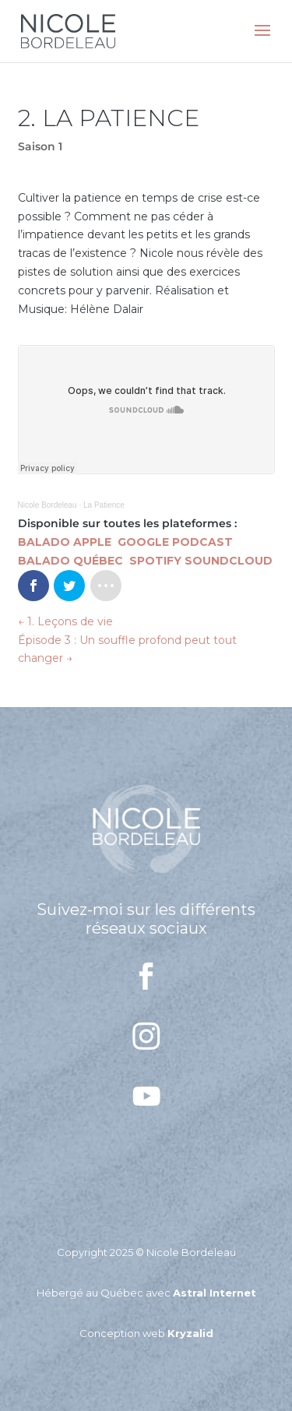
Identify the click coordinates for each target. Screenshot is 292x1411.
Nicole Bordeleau (47, 505)
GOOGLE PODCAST (175, 542)
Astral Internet (214, 1292)
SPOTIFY (155, 561)
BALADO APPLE (66, 542)
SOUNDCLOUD (229, 561)
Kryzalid (190, 1333)
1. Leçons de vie (65, 621)
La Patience (104, 505)
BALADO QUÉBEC (72, 561)
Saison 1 (40, 146)
